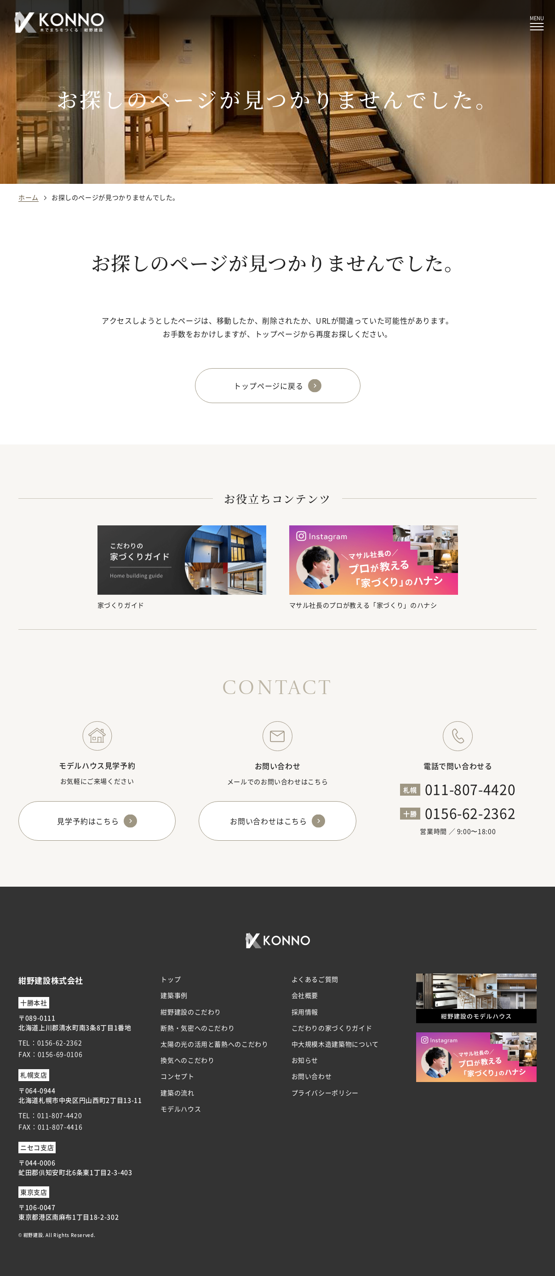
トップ (170, 979)
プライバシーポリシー (325, 1092)
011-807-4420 (470, 788)
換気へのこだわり (187, 1060)
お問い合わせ (312, 1076)
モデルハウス (180, 1108)
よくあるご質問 (315, 979)
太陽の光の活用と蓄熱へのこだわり (214, 1043)
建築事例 (174, 995)
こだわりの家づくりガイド (332, 1027)
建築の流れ (177, 1092)
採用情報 (305, 1011)
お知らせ (305, 1060)
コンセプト (177, 1076)
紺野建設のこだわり (190, 1011)
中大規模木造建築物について (335, 1043)
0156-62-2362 (470, 812)
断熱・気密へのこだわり (197, 1027)
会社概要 (305, 995)
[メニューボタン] (537, 23)
